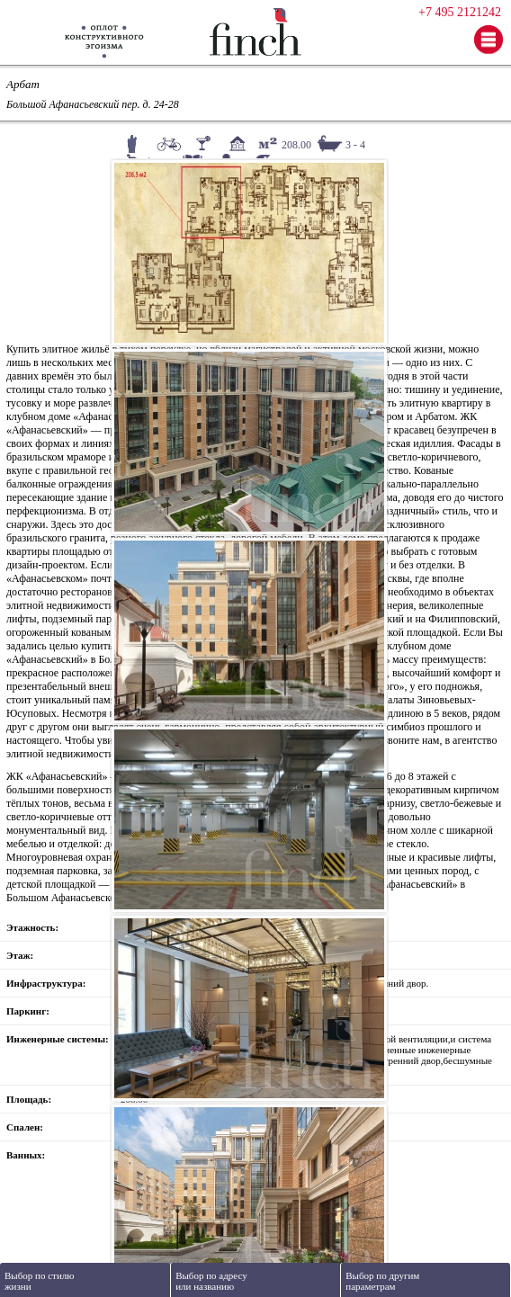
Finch (255, 32)
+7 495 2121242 (459, 12)
